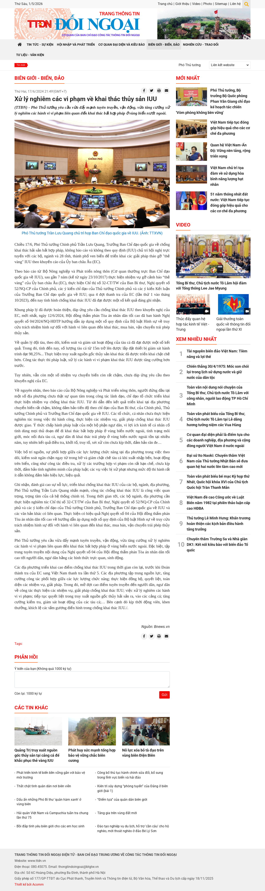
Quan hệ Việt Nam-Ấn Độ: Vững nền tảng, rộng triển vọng (230, 150)
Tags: (18, 644)
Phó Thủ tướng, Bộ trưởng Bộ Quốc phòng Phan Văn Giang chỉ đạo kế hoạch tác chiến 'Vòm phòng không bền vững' (213, 101)
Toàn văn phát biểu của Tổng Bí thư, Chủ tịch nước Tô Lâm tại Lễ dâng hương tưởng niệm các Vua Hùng (216, 419)
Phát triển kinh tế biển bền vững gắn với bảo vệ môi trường (51, 775)
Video (196, 4)
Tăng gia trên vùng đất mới (117, 813)
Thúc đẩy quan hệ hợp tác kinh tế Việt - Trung (192, 324)
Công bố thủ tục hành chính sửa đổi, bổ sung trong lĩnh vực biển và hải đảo (130, 775)
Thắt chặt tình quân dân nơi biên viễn (44, 786)
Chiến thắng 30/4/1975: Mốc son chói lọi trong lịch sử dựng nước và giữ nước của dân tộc (218, 372)
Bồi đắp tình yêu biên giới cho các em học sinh (50, 826)
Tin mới (21, 65)
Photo (207, 4)
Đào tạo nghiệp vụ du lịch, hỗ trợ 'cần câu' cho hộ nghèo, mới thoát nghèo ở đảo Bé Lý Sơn (133, 828)
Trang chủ (165, 4)
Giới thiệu (182, 4)
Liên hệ (235, 4)
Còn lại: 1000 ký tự (28, 693)
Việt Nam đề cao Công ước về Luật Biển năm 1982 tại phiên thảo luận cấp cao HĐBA (218, 503)
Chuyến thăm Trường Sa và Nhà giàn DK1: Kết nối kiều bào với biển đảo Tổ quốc (217, 544)
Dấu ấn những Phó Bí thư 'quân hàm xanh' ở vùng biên (49, 802)
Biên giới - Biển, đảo (39, 78)
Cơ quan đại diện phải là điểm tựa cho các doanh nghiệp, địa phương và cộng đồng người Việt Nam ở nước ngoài (218, 440)
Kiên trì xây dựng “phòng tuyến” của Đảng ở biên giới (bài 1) (132, 788)
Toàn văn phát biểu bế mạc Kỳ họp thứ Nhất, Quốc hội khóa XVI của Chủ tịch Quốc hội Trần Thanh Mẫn (218, 482)
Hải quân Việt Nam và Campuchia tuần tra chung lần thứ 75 (52, 815)
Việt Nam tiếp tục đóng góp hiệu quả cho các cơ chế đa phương (230, 128)
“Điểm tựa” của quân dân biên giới (122, 800)
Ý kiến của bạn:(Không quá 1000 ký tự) (42, 669)
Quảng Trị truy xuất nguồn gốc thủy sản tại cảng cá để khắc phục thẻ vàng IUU (36, 755)
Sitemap (221, 4)
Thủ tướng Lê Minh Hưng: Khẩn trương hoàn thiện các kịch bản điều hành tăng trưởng (218, 523)
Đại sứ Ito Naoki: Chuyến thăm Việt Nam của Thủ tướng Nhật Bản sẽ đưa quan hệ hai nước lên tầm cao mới (217, 461)
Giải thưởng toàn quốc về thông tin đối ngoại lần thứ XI (233, 324)
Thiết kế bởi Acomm (29, 884)
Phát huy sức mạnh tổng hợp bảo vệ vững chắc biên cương (92, 755)
